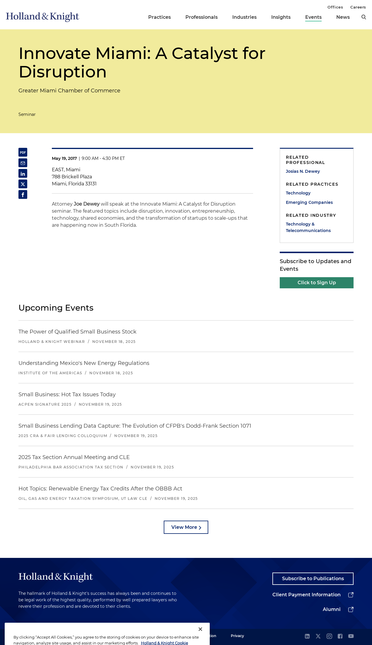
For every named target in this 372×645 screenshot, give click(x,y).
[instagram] (329, 636)
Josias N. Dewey (303, 171)
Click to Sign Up (317, 282)
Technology (298, 193)
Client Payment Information (306, 594)
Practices (159, 17)
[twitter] (318, 636)
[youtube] (351, 636)
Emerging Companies (309, 202)
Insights (281, 17)
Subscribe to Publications (313, 578)
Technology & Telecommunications (308, 227)
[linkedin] (307, 636)
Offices (335, 7)
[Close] (200, 635)
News (343, 17)
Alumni (332, 609)
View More (184, 527)
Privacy (237, 636)
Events (313, 17)
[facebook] (340, 636)
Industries (244, 17)
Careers (358, 7)
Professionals (201, 17)
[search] (363, 17)
